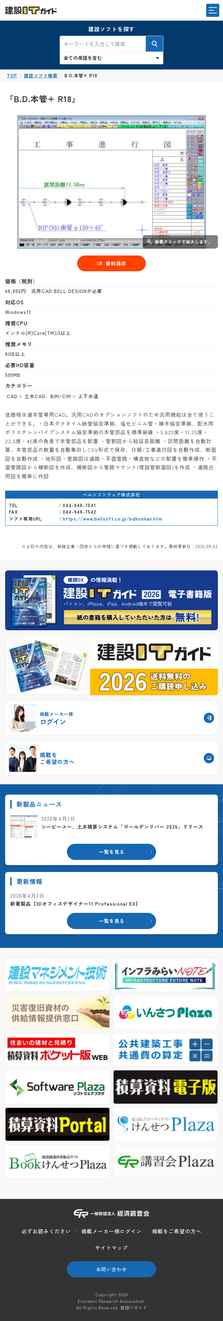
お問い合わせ (111, 1269)
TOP (12, 75)
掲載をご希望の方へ (176, 1231)
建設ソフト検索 (41, 75)
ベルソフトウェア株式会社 (111, 494)
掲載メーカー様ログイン (111, 1231)
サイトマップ (111, 1247)
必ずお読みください (46, 1231)
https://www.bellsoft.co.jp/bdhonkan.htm (113, 518)
